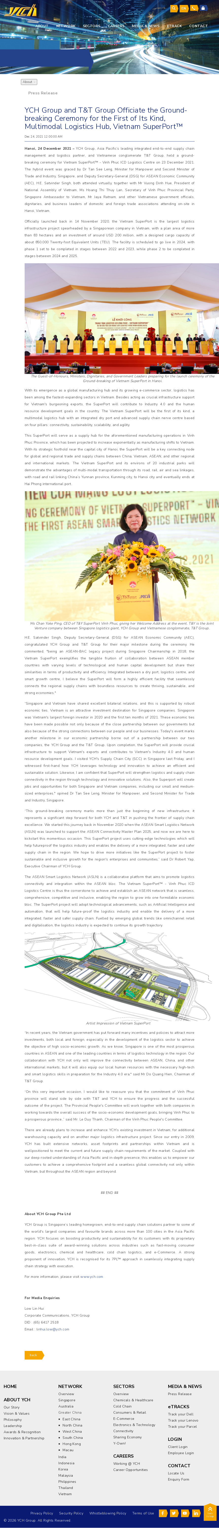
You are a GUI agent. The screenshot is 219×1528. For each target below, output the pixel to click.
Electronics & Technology (134, 1425)
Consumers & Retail (129, 1412)
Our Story (12, 1407)
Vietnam (65, 1494)
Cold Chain (122, 1406)
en (183, 8)
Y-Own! (119, 1443)
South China (73, 1438)
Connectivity (123, 1431)
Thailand (65, 1488)
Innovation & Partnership (24, 1438)
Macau (68, 1450)
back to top (210, 1513)
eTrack (174, 26)
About (42, 26)
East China (71, 1419)
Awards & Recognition (22, 1432)
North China (73, 1425)
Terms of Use (143, 1513)
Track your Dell (180, 1414)
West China (72, 1431)
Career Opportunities (130, 1470)
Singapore (66, 1400)
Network (66, 26)
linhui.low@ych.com (52, 1329)
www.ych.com (91, 1277)
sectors (92, 26)
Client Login (178, 1447)
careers (116, 26)
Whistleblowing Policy (107, 1513)
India (62, 1457)
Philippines (67, 1482)
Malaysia (65, 1475)
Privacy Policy (41, 1513)
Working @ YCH (126, 1464)
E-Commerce (124, 1419)
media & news (145, 26)
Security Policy (71, 1513)
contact (198, 26)
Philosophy (13, 1420)
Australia (65, 1406)
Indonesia (66, 1463)
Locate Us (176, 1473)
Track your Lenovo (183, 1420)
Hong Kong (72, 1444)
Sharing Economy (127, 1437)
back (33, 1355)
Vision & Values (17, 1413)
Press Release (43, 93)
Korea (63, 1469)
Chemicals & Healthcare (133, 1400)
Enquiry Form (178, 1479)
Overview (66, 1394)
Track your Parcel (182, 1427)
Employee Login (181, 1453)
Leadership (13, 1426)
